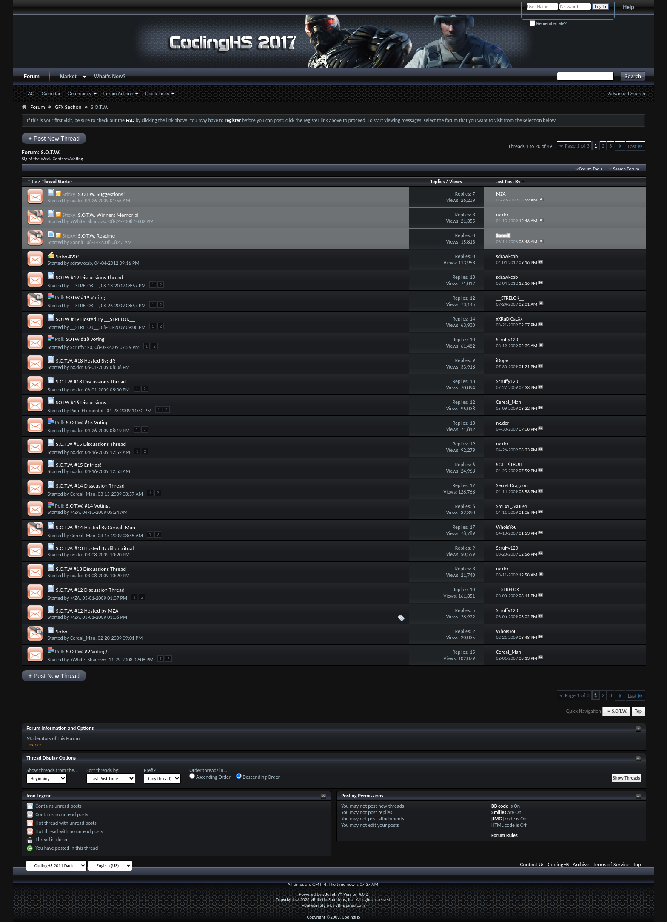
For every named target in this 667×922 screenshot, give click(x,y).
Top (638, 711)
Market (68, 76)
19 (472, 444)
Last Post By (510, 181)
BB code (499, 806)
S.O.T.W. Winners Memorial (108, 215)
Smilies (498, 812)
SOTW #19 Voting (85, 297)
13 (472, 277)
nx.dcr (76, 201)
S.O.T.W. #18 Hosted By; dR (85, 360)
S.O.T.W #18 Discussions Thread (91, 381)
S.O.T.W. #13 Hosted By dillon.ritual (95, 548)
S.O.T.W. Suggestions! (101, 194)
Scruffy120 (81, 347)
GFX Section (68, 107)
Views (455, 181)
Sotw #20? (67, 256)
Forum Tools (590, 169)
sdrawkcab (81, 263)
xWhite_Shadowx (88, 221)
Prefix (150, 770)
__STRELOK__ (84, 286)
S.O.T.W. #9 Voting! (87, 651)
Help (628, 7)
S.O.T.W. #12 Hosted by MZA (87, 610)
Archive (581, 864)
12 (472, 298)
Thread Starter (57, 181)
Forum (32, 76)
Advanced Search (626, 93)
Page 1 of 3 (577, 145)
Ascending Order (210, 776)
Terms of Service (611, 864)
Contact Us (532, 864)
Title (32, 181)
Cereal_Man (82, 494)
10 (472, 340)
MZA (75, 512)
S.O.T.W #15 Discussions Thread (91, 444)
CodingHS (559, 864)
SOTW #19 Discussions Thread (89, 277)
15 (472, 652)
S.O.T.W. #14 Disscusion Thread (90, 485)
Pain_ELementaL (87, 411)
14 (472, 319)
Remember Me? (548, 23)
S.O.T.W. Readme (96, 236)
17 (472, 485)
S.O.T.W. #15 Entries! (78, 465)
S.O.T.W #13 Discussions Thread (91, 569)
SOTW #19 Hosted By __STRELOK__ (95, 319)
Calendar (50, 93)
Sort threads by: (102, 770)
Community (79, 93)
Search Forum (626, 169)
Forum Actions (118, 93)
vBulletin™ (332, 894)
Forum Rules (504, 835)
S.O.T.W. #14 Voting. (88, 505)
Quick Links (157, 93)
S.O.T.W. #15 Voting (87, 422)
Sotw (61, 631)
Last (635, 146)
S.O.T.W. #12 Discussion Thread (90, 590)
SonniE (77, 242)
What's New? (109, 76)
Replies (437, 181)
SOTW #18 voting (85, 339)
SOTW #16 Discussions (81, 402)
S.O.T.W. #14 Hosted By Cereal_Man (95, 527)
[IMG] (497, 819)
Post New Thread (54, 138)
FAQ (29, 93)
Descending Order (258, 776)
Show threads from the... (52, 770)
